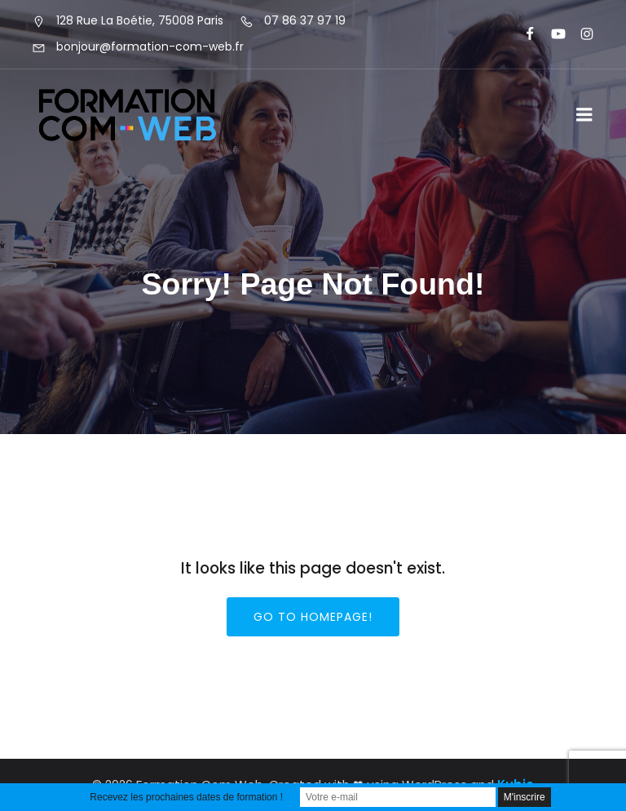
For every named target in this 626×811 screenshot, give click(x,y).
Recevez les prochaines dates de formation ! (186, 797)
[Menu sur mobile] (584, 115)
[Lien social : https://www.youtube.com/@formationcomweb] (551, 34)
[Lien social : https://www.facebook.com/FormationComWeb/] (523, 34)
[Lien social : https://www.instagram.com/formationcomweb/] (580, 34)
